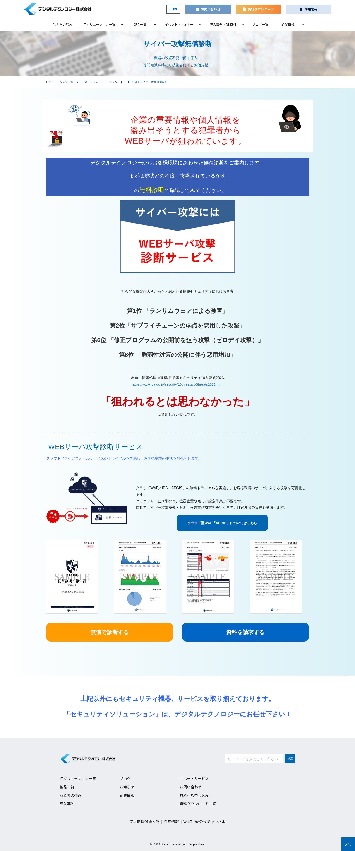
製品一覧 (140, 24)
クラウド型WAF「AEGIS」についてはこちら (222, 523)
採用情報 (311, 9)
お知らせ (127, 787)
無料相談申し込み (194, 795)
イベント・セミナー (179, 24)
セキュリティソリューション (100, 82)
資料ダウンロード (261, 9)
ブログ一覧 (260, 24)
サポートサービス (194, 779)
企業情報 (288, 24)
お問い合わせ (211, 9)
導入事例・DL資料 (223, 24)
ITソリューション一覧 (99, 24)
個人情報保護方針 (144, 821)
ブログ (125, 779)
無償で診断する (109, 632)
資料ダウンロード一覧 (198, 804)
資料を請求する (245, 632)
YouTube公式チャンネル (204, 821)
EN (175, 9)
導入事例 (67, 804)
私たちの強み (62, 24)
